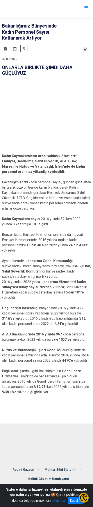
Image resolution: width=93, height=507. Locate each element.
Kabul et (75, 500)
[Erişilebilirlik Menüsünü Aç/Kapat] (84, 498)
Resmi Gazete (23, 470)
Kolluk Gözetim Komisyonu (48, 479)
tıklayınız (58, 500)
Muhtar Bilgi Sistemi (60, 470)
